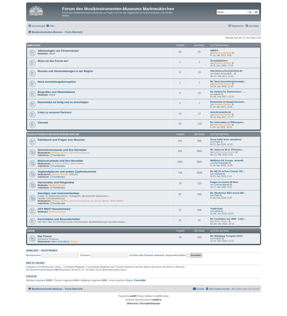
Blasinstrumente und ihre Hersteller (60, 160)
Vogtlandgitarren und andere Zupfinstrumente (67, 171)
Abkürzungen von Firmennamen (58, 50)
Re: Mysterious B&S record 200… (228, 193)
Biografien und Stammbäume (56, 91)
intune (52, 53)
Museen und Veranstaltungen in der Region (65, 71)
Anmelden (32, 250)
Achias (74, 241)
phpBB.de (157, 300)
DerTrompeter (221, 163)
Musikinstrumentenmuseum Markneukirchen (53, 134)
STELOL (73, 174)
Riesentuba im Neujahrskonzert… (228, 102)
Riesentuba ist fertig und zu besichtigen (63, 102)
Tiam (216, 195)
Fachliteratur (57, 155)
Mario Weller (77, 163)
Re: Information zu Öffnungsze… (227, 122)
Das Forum (45, 236)
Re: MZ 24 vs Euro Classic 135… (227, 171)
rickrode (218, 173)
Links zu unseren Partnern (55, 112)
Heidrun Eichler (222, 53)
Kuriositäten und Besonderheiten (59, 219)
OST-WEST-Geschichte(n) (54, 208)
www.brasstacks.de (220, 112)
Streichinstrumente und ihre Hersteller (62, 149)
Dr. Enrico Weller (61, 163)
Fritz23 (217, 238)
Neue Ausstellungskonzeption (57, 81)
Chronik (43, 122)
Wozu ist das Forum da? (53, 60)
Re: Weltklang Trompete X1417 (226, 236)
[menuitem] (50, 25)
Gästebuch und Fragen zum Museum (61, 139)
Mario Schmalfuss (60, 241)
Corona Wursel (221, 184)
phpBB (133, 296)
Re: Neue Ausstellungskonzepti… (228, 81)
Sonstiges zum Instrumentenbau (58, 193)
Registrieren (49, 250)
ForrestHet (140, 280)
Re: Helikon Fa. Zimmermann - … (227, 91)
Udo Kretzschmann (79, 152)
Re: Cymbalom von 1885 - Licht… (228, 219)
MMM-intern (34, 45)
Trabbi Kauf (216, 208)
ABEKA (214, 50)
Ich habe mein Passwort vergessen (146, 255)
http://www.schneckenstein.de (226, 71)
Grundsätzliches (219, 60)
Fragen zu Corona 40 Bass (224, 182)
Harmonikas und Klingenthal (56, 182)
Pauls (217, 142)
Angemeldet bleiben (177, 255)
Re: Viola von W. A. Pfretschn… (227, 149)
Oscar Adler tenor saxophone (226, 139)
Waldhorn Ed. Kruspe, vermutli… (227, 160)
